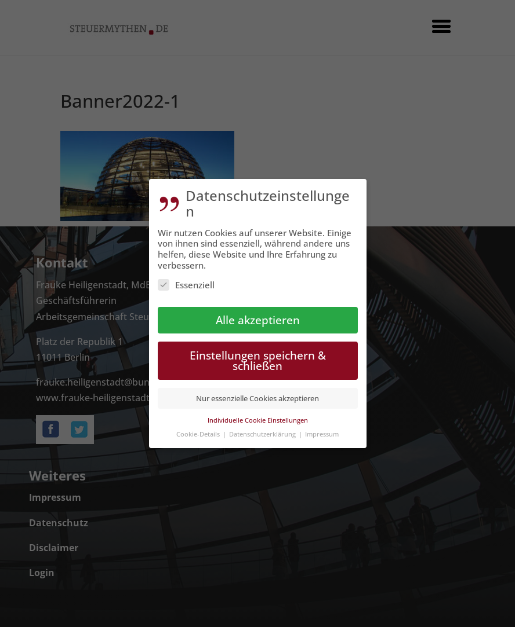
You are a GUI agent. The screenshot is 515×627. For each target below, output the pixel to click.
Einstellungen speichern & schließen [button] (258, 356)
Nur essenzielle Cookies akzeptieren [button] (257, 393)
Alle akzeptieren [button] (258, 315)
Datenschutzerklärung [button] (263, 429)
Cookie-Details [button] (199, 429)
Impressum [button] (322, 429)
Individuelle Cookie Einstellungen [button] (258, 415)
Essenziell (186, 280)
